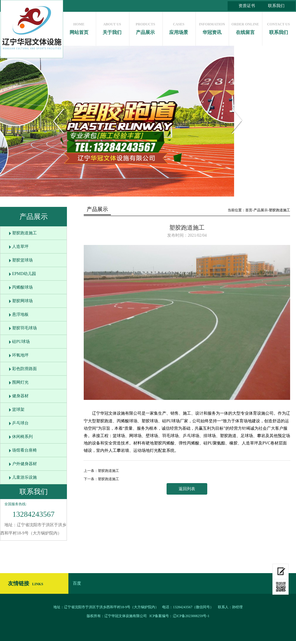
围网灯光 (20, 382)
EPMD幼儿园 (24, 274)
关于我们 (112, 27)
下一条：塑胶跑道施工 (101, 479)
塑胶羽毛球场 (24, 328)
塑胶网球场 (22, 301)
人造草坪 (20, 246)
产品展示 (145, 27)
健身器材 (20, 396)
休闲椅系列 (22, 436)
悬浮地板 (20, 314)
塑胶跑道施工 (24, 233)
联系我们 (276, 6)
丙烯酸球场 (22, 287)
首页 (248, 210)
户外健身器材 (24, 464)
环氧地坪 (20, 355)
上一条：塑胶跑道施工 (101, 471)
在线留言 (245, 27)
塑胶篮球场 (22, 260)
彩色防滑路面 (24, 369)
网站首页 (79, 27)
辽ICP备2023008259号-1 (191, 616)
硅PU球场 (21, 341)
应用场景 (178, 27)
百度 (77, 583)
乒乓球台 (20, 423)
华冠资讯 (211, 27)
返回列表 (187, 489)
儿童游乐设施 (24, 477)
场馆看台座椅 (24, 450)
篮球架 (18, 409)
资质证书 (247, 6)
